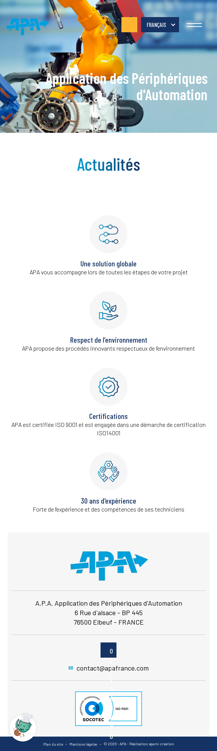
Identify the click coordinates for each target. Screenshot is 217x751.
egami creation (161, 744)
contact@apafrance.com (109, 668)
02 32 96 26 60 (129, 24)
